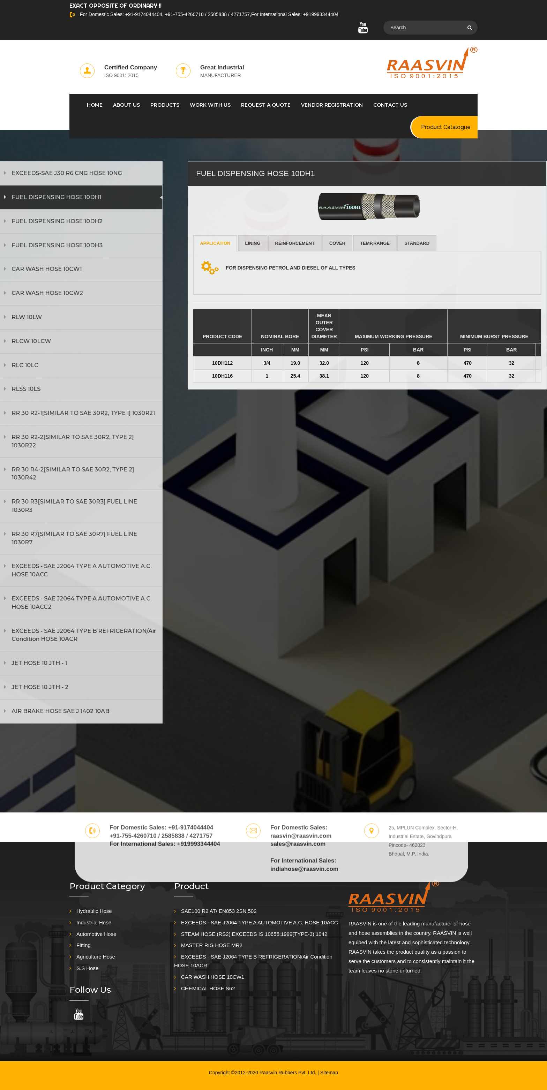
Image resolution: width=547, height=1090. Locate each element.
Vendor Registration (332, 105)
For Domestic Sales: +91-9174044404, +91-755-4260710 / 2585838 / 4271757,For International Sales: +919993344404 (209, 14)
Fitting (83, 945)
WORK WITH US (210, 105)
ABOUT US (126, 105)
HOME (95, 105)
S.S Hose (87, 968)
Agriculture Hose (95, 957)
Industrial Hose (93, 922)
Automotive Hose (96, 934)
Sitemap (329, 1072)
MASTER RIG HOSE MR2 (211, 945)
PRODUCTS (164, 105)
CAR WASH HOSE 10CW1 (212, 977)
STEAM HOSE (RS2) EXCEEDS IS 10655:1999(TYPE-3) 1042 (254, 934)
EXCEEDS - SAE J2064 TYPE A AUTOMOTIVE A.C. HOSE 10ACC (259, 922)
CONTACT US (390, 105)
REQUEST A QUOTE (266, 105)
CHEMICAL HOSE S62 (208, 988)
